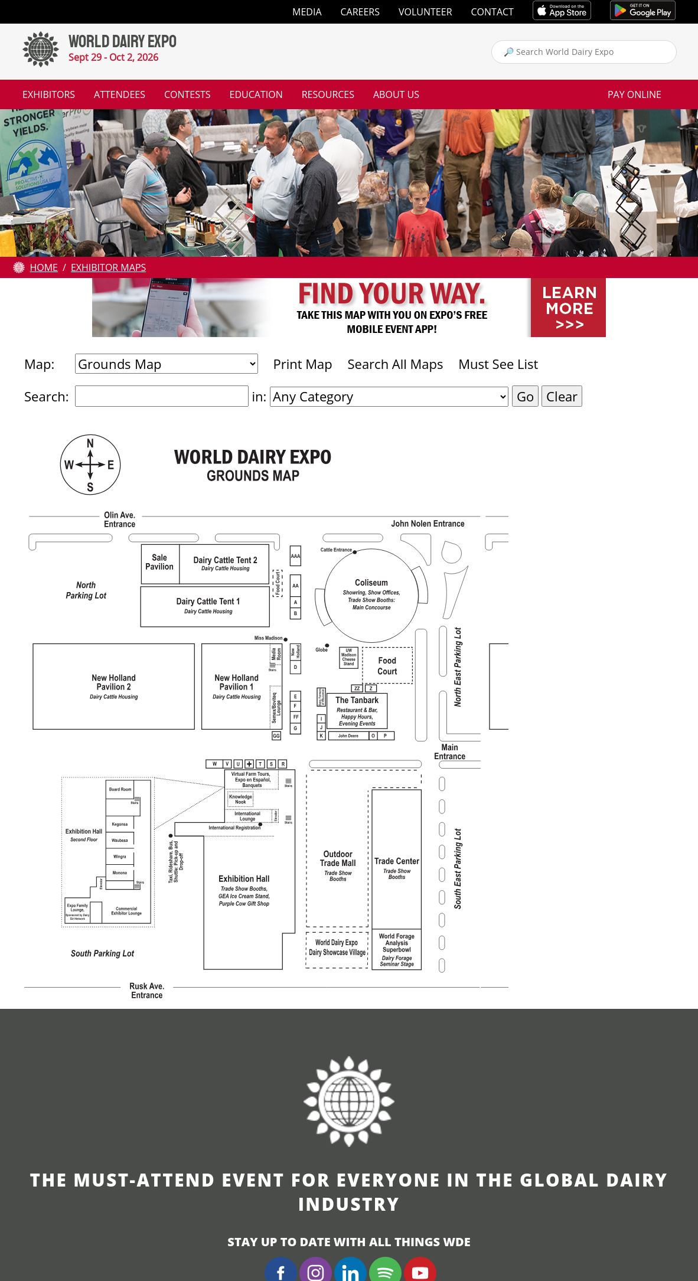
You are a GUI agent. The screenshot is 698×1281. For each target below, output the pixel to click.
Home (44, 267)
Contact (492, 11)
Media (306, 11)
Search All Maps (395, 363)
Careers (360, 11)
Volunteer (425, 11)
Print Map (302, 363)
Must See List (498, 363)
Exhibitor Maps (108, 267)
